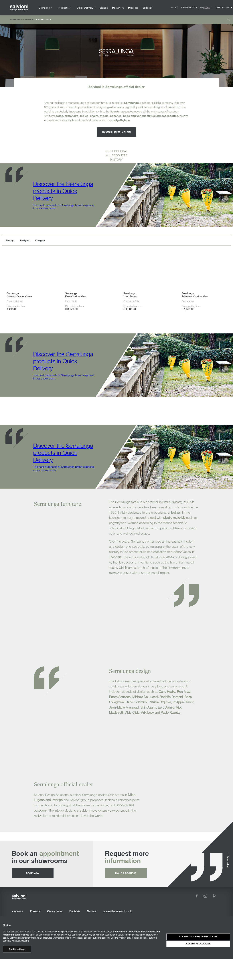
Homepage (16, 19)
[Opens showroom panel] (187, 7)
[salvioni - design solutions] (19, 8)
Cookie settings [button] (17, 949)
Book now (32, 873)
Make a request (125, 873)
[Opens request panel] (222, 7)
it (131, 910)
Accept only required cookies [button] (198, 936)
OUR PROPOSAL (116, 151)
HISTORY (116, 159)
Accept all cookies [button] (198, 943)
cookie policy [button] (60, 935)
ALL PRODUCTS (116, 155)
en (125, 910)
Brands (29, 19)
